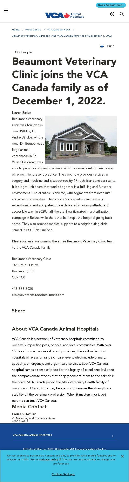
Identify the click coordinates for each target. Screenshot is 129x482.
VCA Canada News (58, 29)
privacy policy (50, 459)
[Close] (122, 456)
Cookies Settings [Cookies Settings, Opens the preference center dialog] (63, 474)
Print (107, 46)
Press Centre (33, 29)
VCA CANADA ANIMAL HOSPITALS (32, 435)
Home (15, 29)
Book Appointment (111, 5)
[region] (64, 466)
